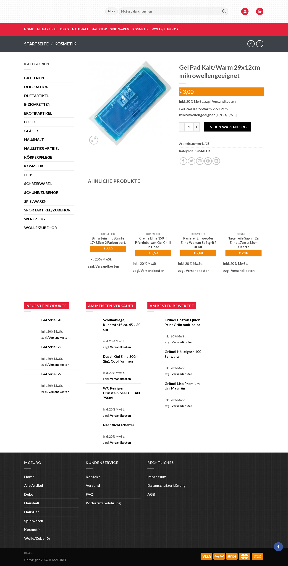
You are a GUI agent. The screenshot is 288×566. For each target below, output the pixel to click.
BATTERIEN (34, 78)
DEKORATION (36, 86)
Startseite (36, 43)
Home (29, 29)
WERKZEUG (34, 219)
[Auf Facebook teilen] (183, 161)
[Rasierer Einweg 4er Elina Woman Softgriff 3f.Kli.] (198, 210)
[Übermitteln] (224, 11)
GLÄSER (31, 131)
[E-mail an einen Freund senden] (200, 161)
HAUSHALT (34, 139)
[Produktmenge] (189, 127)
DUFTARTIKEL (36, 95)
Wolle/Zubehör (165, 29)
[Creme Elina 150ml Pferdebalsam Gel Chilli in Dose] (153, 210)
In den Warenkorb (228, 127)
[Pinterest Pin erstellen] (208, 161)
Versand (93, 485)
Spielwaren (119, 29)
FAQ (89, 494)
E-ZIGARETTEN (37, 104)
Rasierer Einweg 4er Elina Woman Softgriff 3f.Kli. (198, 242)
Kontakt (93, 476)
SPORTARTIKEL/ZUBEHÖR (47, 210)
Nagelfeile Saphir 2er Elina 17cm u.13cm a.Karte (244, 242)
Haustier (99, 29)
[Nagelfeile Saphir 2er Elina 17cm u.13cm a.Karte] (243, 210)
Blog (28, 553)
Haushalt (80, 29)
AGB (151, 494)
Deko (64, 29)
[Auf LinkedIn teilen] (216, 161)
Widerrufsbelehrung (103, 503)
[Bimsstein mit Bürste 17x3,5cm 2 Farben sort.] (108, 210)
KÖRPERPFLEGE (38, 157)
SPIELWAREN (35, 201)
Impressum (156, 476)
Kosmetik (140, 29)
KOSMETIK (65, 43)
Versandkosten (224, 101)
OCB (28, 175)
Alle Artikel (47, 29)
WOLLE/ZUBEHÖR (40, 227)
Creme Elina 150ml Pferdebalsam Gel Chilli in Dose (153, 242)
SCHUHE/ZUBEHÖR (41, 192)
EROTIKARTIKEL (38, 113)
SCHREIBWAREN (38, 183)
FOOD (29, 122)
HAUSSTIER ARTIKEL (42, 148)
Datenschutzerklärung (166, 485)
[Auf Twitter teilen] (191, 161)
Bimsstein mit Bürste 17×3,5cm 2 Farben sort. (108, 240)
